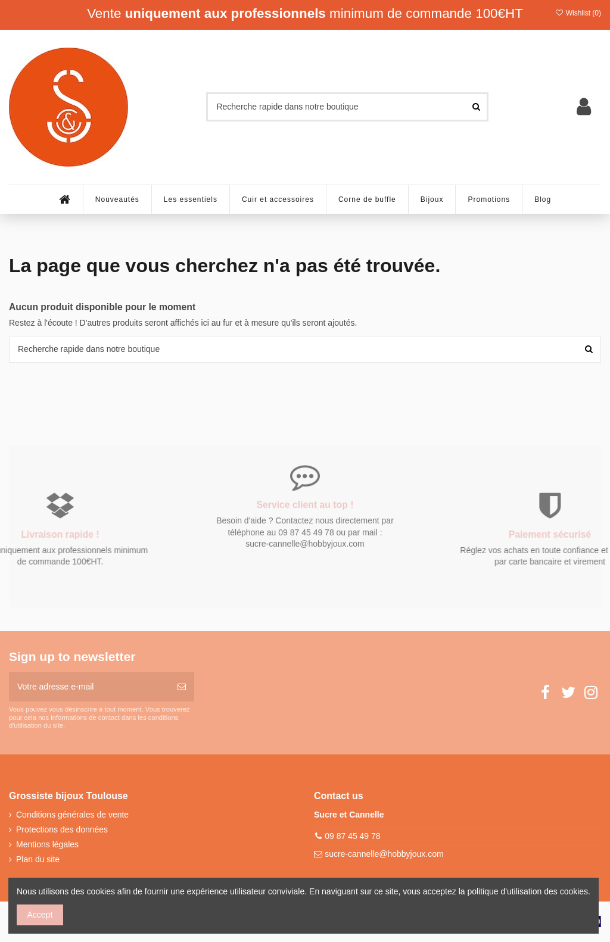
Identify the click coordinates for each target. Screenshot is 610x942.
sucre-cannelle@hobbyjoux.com (384, 854)
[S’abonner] (181, 686)
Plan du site (38, 859)
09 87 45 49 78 (352, 836)
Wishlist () (578, 13)
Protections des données (62, 829)
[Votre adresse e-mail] (89, 686)
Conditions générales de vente (72, 814)
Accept (40, 914)
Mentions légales (47, 844)
